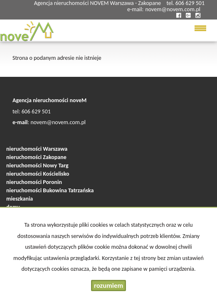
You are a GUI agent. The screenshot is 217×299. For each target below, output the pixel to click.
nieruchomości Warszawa (36, 148)
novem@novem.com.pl (172, 9)
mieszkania (19, 198)
